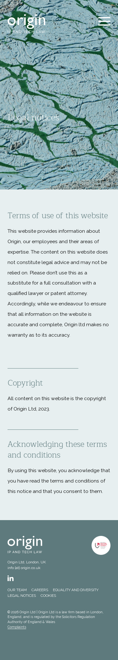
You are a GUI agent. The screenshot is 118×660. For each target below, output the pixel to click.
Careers (39, 590)
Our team (17, 590)
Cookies (48, 595)
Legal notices (22, 595)
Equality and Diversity (75, 590)
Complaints (17, 627)
